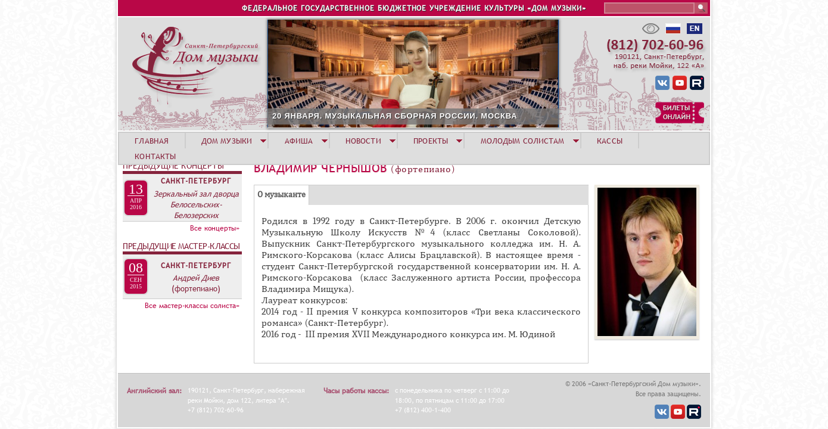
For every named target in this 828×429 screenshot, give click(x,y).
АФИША (299, 140)
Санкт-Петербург (196, 181)
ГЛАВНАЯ (152, 140)
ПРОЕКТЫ (430, 140)
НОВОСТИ (363, 140)
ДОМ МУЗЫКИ (226, 140)
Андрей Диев (196, 277)
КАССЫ (609, 140)
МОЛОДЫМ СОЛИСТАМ (523, 140)
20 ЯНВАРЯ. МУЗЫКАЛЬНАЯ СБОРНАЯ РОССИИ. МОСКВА (394, 115)
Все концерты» (214, 228)
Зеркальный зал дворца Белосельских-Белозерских (196, 204)
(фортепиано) (196, 288)
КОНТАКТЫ (155, 156)
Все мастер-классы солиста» (192, 305)
